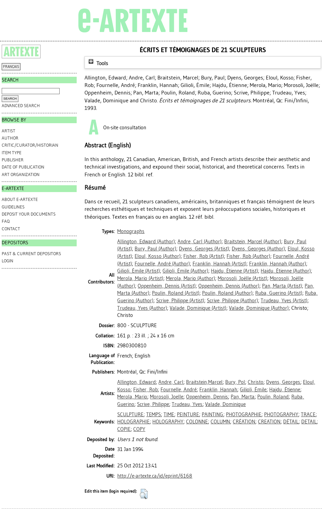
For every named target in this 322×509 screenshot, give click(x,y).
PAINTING (212, 414)
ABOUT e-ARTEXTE (20, 199)
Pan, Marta (243, 397)
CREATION (269, 422)
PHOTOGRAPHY (281, 414)
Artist (8, 130)
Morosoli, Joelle (166, 397)
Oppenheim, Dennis (207, 397)
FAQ (6, 221)
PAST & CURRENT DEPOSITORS (31, 253)
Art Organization (21, 174)
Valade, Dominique (225, 404)
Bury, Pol (235, 382)
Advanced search (21, 105)
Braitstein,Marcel (204, 382)
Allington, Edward (136, 382)
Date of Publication (23, 167)
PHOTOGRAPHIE (243, 414)
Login (7, 260)
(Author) (146, 241)
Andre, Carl (170, 382)
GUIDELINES (13, 206)
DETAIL (309, 422)
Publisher (13, 159)
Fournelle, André (178, 390)
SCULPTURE (130, 414)
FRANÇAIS (11, 66)
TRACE (308, 414)
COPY (139, 429)
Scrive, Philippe (153, 404)
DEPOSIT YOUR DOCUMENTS (29, 214)
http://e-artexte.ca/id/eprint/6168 (154, 476)
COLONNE (197, 422)
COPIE (124, 429)
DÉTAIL (290, 422)
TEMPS (153, 414)
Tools (97, 63)
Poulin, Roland (273, 397)
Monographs (130, 231)
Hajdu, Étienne (284, 390)
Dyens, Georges (283, 382)
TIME (169, 414)
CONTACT (11, 228)
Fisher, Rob (145, 390)
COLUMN (220, 422)
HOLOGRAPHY (167, 422)
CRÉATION (244, 422)
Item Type (11, 152)
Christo (255, 382)
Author (10, 138)
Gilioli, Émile (253, 390)
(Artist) (204, 249)
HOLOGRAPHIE (133, 422)
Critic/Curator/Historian (30, 145)
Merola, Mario (132, 397)
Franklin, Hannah (218, 390)
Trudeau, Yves (187, 404)
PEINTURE (188, 414)
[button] (143, 494)
